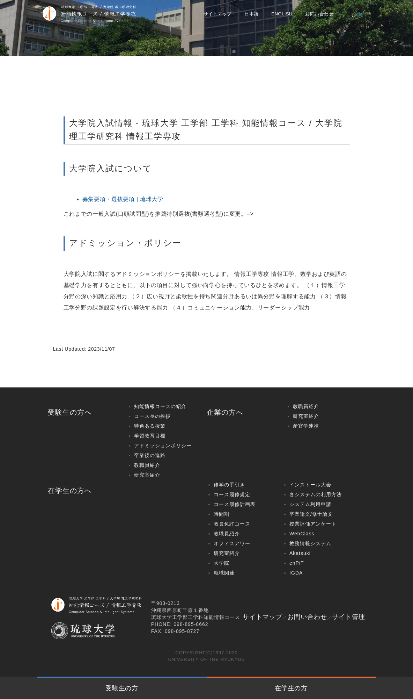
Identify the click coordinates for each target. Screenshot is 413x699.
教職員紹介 (147, 465)
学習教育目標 (149, 435)
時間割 (221, 514)
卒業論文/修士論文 (311, 514)
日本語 (251, 13)
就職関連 (224, 573)
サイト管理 (348, 616)
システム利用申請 (310, 504)
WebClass (302, 533)
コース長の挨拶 (152, 416)
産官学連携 (306, 426)
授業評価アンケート (313, 524)
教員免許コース (232, 524)
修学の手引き (229, 484)
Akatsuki (300, 553)
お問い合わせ (319, 13)
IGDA (296, 573)
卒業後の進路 (149, 455)
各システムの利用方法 (315, 494)
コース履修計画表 (235, 504)
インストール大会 (310, 484)
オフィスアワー (232, 543)
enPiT (296, 563)
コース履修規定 (232, 494)
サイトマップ (218, 13)
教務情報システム (310, 543)
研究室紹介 (147, 475)
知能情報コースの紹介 (160, 406)
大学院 (221, 563)
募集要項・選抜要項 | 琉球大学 (122, 199)
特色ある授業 (149, 426)
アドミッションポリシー (163, 445)
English (282, 13)
